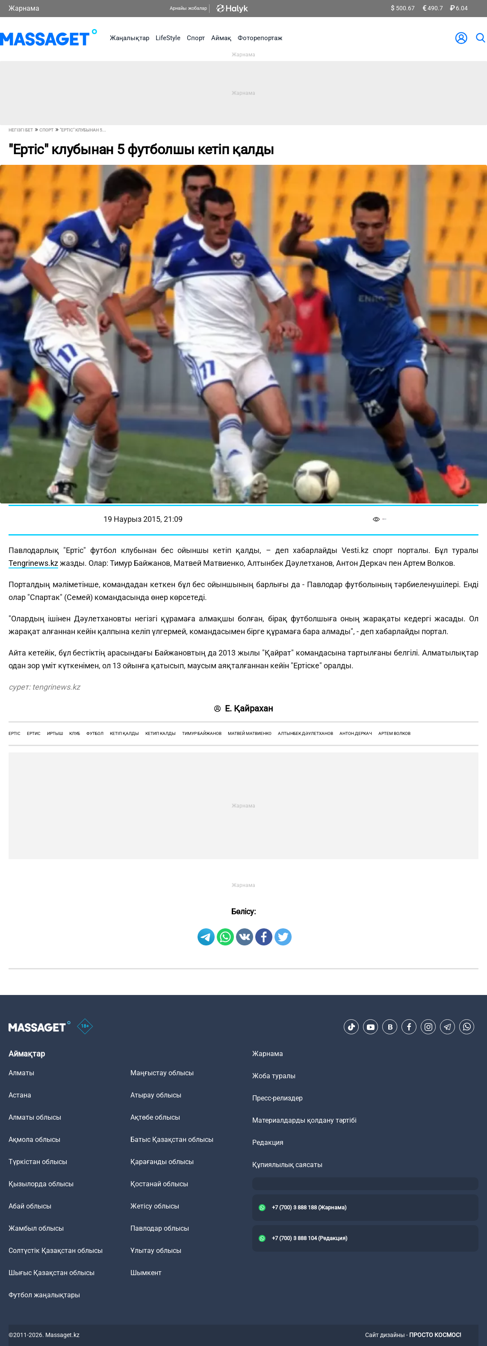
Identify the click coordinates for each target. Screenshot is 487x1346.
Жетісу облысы (154, 1206)
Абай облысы (30, 1206)
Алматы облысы (35, 1117)
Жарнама (24, 8)
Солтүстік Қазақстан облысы (56, 1251)
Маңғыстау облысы (162, 1073)
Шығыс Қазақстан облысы (51, 1273)
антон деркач (355, 733)
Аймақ (221, 38)
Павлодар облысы (159, 1228)
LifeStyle (168, 38)
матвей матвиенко (250, 733)
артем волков (394, 733)
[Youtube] (370, 1027)
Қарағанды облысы (162, 1162)
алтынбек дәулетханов (305, 733)
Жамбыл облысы (36, 1228)
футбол (94, 733)
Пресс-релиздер (277, 1098)
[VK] (390, 1027)
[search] (480, 38)
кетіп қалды (124, 733)
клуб (74, 733)
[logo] (48, 38)
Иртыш (55, 733)
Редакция (267, 1142)
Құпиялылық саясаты (287, 1165)
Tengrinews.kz (33, 563)
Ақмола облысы (34, 1139)
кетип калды (160, 733)
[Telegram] (447, 1027)
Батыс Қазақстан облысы (171, 1139)
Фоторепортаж (260, 38)
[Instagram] (428, 1027)
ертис (34, 733)
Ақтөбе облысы (155, 1117)
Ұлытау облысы (155, 1251)
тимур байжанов (201, 733)
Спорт (196, 38)
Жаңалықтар (129, 38)
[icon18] (85, 1027)
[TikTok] (351, 1027)
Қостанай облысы (159, 1184)
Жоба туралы (273, 1076)
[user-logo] (461, 38)
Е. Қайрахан (243, 708)
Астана (20, 1095)
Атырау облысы (155, 1095)
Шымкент (146, 1273)
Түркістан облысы (38, 1162)
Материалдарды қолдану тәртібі (304, 1120)
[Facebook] (409, 1027)
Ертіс (15, 733)
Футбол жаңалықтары (44, 1295)
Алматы (21, 1073)
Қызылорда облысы (41, 1184)
